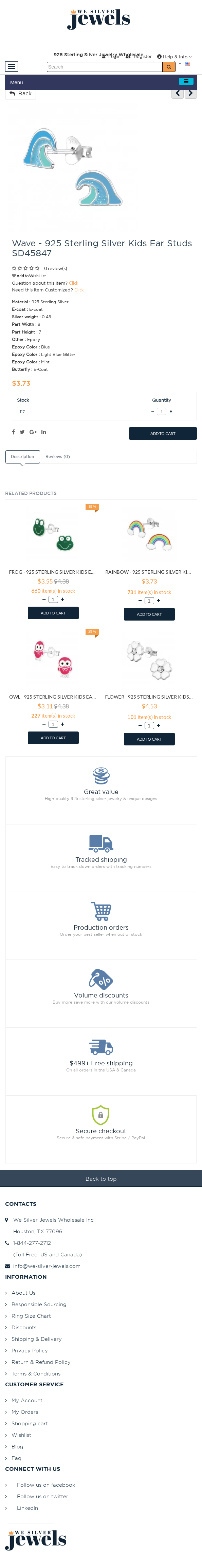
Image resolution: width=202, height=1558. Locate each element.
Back (21, 93)
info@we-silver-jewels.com (42, 1266)
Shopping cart (30, 1423)
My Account (27, 1400)
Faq (16, 1458)
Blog (17, 1446)
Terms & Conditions (36, 1373)
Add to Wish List (29, 275)
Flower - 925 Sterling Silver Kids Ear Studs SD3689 (149, 697)
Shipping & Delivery (37, 1339)
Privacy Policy (30, 1350)
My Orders (25, 1412)
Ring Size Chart (31, 1316)
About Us (23, 1293)
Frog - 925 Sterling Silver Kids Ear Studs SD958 (53, 572)
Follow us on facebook (46, 1485)
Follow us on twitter (42, 1496)
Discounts (24, 1327)
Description (22, 456)
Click (73, 283)
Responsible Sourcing (39, 1304)
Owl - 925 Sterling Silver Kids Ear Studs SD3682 (53, 697)
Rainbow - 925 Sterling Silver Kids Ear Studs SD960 (149, 572)
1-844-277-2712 (28, 1243)
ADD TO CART (163, 433)
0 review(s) (55, 268)
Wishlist (21, 1435)
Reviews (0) (57, 456)
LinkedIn (27, 1508)
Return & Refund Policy (41, 1362)
